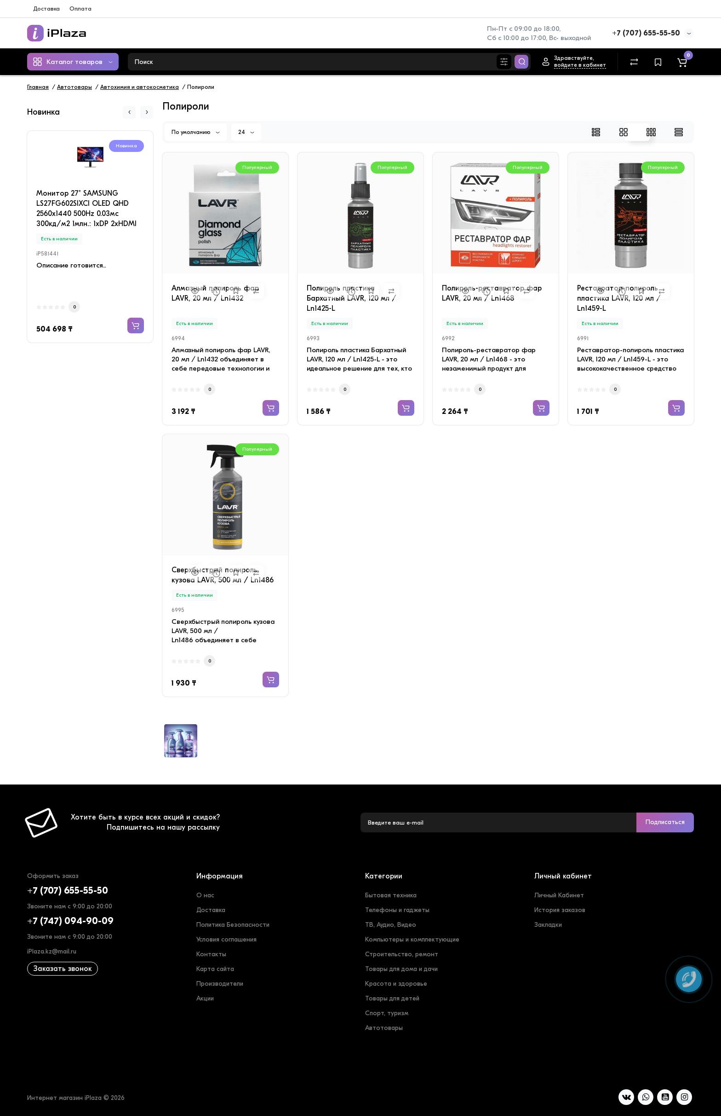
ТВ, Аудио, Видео (390, 925)
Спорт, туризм (386, 1013)
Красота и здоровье (396, 984)
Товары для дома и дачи (401, 969)
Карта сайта (215, 969)
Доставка (46, 8)
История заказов (559, 910)
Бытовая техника (391, 895)
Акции (205, 998)
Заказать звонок (62, 969)
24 (246, 132)
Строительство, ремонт (401, 954)
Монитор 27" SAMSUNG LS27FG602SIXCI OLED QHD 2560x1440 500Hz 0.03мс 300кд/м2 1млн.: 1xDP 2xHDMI (86, 208)
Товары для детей (392, 998)
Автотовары (384, 1028)
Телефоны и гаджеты (397, 910)
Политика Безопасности (232, 925)
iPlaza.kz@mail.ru (51, 951)
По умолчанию (196, 132)
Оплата (80, 8)
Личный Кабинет (559, 895)
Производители (219, 984)
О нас (205, 895)
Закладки (548, 925)
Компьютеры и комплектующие (412, 939)
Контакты (211, 954)
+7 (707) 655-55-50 (646, 33)
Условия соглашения (226, 939)
